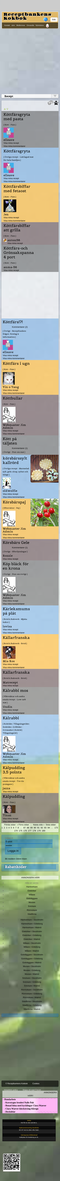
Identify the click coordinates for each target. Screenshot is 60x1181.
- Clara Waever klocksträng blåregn (20, 1109)
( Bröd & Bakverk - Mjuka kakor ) (15, 620)
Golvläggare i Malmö (31, 962)
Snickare (32, 906)
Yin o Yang (11, 387)
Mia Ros (9, 661)
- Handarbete (9, 1099)
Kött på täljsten (10, 441)
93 (45, 827)
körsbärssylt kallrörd (15, 460)
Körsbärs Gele (16, 542)
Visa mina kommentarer (14, 146)
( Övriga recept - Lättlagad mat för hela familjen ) (19, 158)
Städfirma (31, 914)
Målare (32, 894)
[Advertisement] (30, 60)
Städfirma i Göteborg (31, 1005)
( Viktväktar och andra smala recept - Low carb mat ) (14, 699)
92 (42, 827)
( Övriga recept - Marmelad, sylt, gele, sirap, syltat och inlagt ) (16, 471)
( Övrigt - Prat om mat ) (14, 452)
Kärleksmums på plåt (16, 611)
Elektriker (32, 891)
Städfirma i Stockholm (32, 1001)
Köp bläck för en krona (16, 566)
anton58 (13, 240)
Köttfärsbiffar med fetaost (17, 188)
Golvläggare (32, 898)
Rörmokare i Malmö (32, 997)
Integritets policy (11, 1090)
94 (49, 827)
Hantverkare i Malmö (31, 927)
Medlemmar (20, 25)
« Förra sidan (23, 824)
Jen (6, 214)
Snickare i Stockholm (32, 978)
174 (16, 830)
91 (38, 827)
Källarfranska (16, 637)
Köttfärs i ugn (16, 363)
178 (34, 830)
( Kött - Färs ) (10, 124)
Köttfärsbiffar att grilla (17, 227)
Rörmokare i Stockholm (32, 990)
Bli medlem (10, 859)
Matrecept (10, 682)
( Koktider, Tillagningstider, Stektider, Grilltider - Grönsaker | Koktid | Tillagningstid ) (16, 728)
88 (28, 827)
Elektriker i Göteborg (31, 935)
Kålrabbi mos (15, 690)
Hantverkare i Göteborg (32, 924)
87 (24, 827)
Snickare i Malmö (32, 986)
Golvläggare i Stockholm (32, 954)
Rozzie (8, 555)
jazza (6, 788)
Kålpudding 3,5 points (14, 770)
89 (31, 827)
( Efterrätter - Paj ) (11, 508)
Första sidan (10, 824)
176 (25, 830)
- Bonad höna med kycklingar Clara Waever (24, 1105)
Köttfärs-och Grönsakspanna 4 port (19, 252)
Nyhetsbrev (40, 25)
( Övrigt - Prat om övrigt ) (15, 574)
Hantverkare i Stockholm (32, 920)
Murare (32, 902)
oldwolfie (10, 491)
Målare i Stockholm (32, 943)
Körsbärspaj (14, 502)
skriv (13, 25)
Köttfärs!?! (13, 322)
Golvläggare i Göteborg (32, 958)
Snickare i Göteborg (32, 982)
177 (29, 830)
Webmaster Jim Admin (14, 426)
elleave (9, 140)
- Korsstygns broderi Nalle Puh (18, 1102)
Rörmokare (32, 910)
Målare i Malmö (32, 951)
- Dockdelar (8, 1112)
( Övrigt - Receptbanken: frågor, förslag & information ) (14, 334)
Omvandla (30, 25)
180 (43, 830)
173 (56, 827)
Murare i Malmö (32, 974)
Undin (7, 707)
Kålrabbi (11, 718)
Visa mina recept (11, 143)
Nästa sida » (39, 824)
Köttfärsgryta (17, 151)
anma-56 (10, 267)
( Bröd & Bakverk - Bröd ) (15, 643)
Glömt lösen (21, 859)
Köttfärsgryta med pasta (17, 116)
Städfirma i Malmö (32, 1009)
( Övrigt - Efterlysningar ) (15, 551)
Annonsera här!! (42, 1094)
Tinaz (7, 815)
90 (35, 827)
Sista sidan (51, 824)
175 (20, 830)
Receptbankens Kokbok (27, 16)
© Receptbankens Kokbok (16, 1083)
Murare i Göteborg (31, 970)
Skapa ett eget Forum (31, 1090)
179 (39, 830)
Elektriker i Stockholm (32, 931)
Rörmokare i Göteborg (32, 993)
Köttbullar (12, 398)
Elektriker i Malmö (32, 939)
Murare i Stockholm (32, 966)
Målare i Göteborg (32, 947)
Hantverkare (32, 887)
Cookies (35, 1083)
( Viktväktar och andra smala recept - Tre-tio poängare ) (14, 781)
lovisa (7, 626)
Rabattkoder (15, 867)
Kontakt (7, 25)
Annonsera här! (30, 877)
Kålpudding (14, 796)
